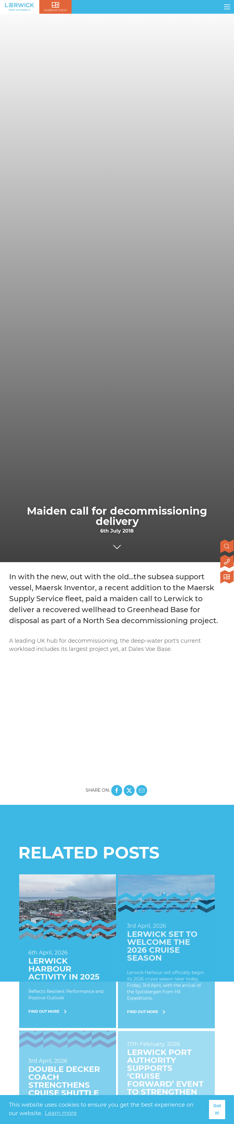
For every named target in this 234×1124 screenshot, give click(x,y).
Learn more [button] (61, 1113)
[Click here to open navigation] (227, 7)
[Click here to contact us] (227, 562)
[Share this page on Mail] (141, 790)
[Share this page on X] (129, 790)
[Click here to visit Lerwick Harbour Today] (227, 577)
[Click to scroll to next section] (117, 545)
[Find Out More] (67, 951)
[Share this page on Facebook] (116, 790)
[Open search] (227, 547)
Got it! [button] (217, 1109)
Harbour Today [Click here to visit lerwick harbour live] (55, 10)
